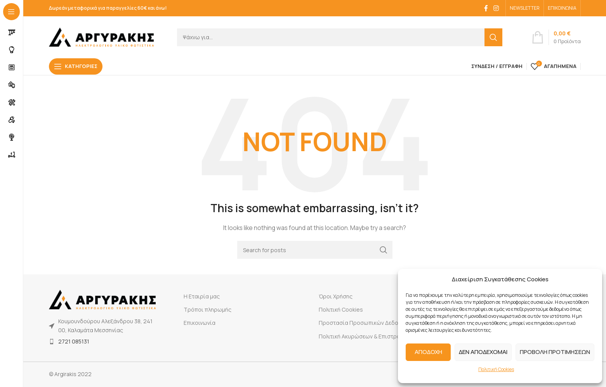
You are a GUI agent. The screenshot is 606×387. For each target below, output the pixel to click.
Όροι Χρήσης (335, 296)
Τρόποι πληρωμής (207, 309)
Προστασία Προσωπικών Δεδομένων (366, 322)
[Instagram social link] (496, 8)
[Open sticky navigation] (75, 66)
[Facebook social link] (486, 8)
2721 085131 (73, 341)
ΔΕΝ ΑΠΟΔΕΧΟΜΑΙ (483, 352)
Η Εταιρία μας (202, 296)
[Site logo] (101, 36)
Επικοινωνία (199, 322)
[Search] (339, 37)
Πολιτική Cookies (496, 369)
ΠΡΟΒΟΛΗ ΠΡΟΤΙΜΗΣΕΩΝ (555, 352)
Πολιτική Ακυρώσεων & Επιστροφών (365, 336)
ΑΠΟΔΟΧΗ (428, 352)
